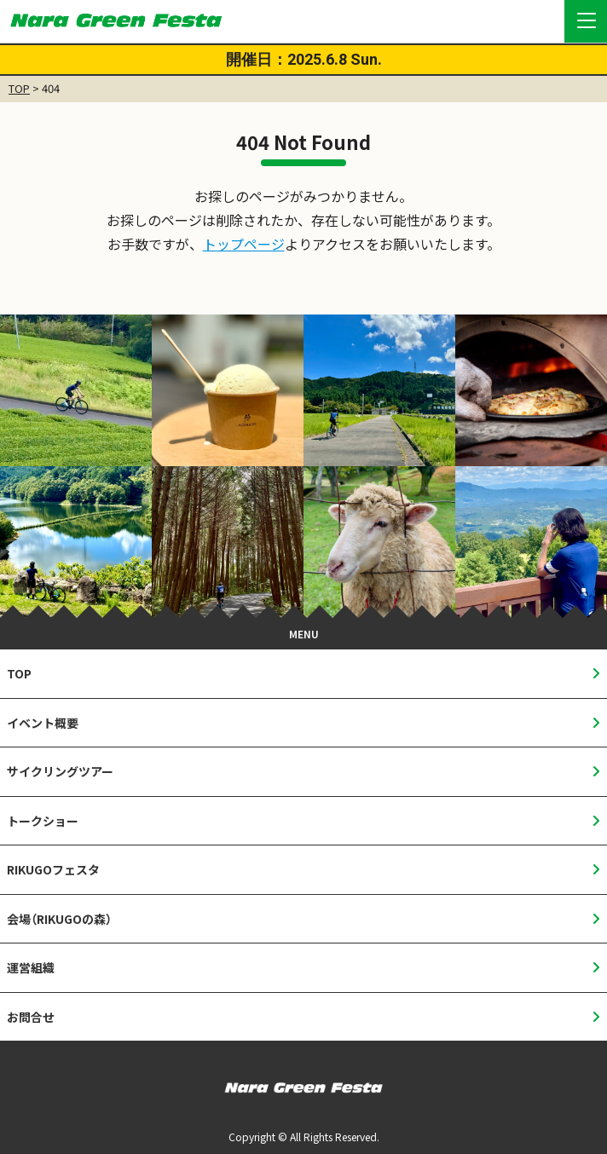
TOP (19, 88)
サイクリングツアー (60, 771)
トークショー (42, 820)
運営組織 (31, 967)
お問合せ (31, 1016)
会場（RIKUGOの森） (59, 918)
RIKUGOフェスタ (53, 869)
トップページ (244, 244)
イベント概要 (42, 722)
